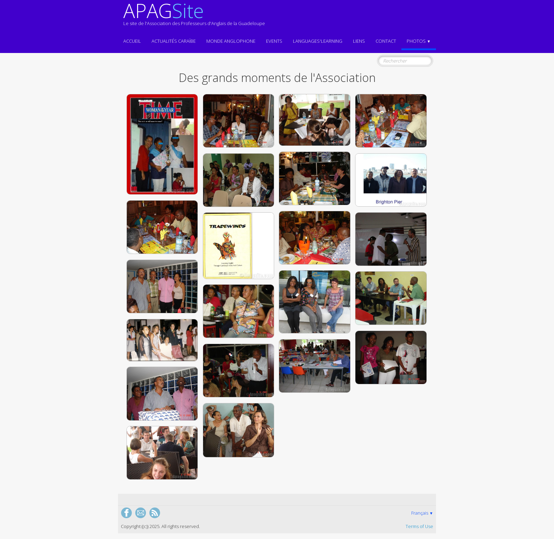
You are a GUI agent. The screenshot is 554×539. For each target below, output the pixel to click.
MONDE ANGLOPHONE (230, 41)
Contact (386, 41)
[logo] (194, 17)
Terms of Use (419, 526)
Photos (419, 41)
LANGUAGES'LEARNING (317, 41)
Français (422, 513)
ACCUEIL (132, 41)
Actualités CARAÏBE (174, 41)
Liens (359, 41)
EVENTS (274, 41)
